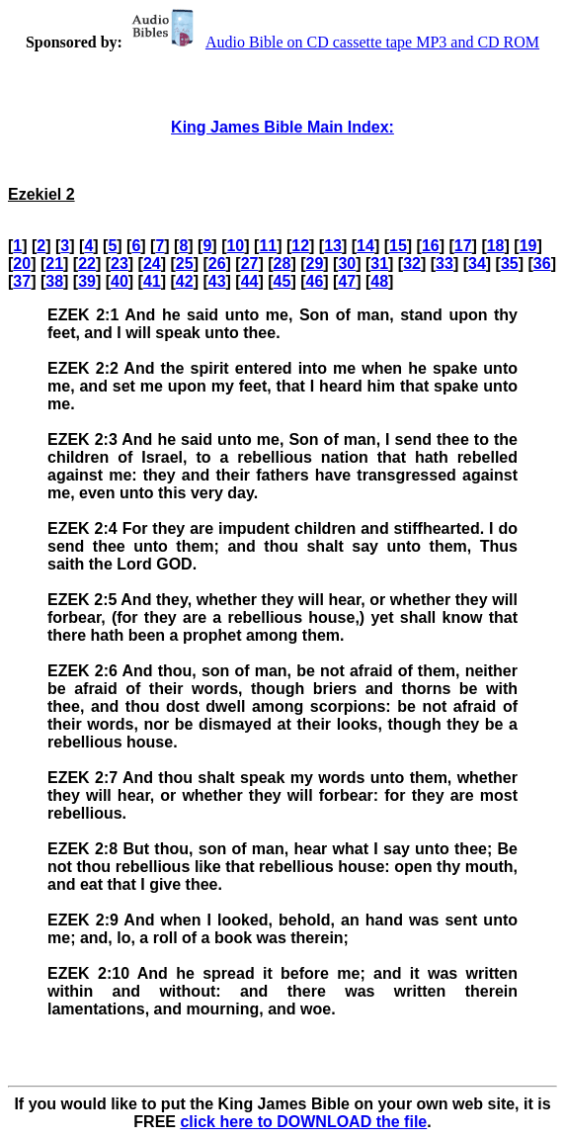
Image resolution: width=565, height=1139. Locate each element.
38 (54, 281)
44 (250, 281)
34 (477, 263)
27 (250, 263)
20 (22, 263)
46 (314, 281)
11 (268, 245)
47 (347, 281)
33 (444, 263)
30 (347, 263)
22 (87, 263)
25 (185, 263)
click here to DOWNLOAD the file (303, 1121)
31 (379, 263)
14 (365, 245)
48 (379, 281)
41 (152, 281)
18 (496, 245)
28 (282, 263)
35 (510, 263)
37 (22, 281)
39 (87, 281)
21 (54, 263)
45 (282, 281)
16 (431, 245)
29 (314, 263)
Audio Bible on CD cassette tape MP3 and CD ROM (332, 42)
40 (119, 281)
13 (333, 245)
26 (217, 263)
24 (152, 263)
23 (119, 263)
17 (463, 245)
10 (235, 245)
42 (185, 281)
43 (217, 281)
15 (398, 245)
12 (300, 245)
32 (412, 263)
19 (528, 245)
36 (542, 263)
